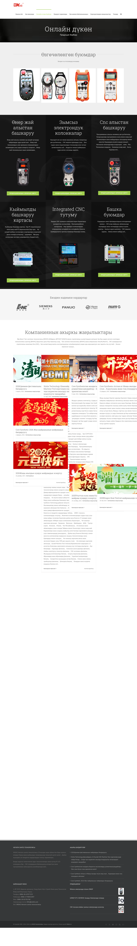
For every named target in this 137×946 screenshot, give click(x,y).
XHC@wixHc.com (32, 902)
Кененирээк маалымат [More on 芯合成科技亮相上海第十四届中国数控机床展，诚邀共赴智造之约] (49, 568)
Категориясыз (30, 476)
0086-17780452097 (27, 897)
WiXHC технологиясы (37, 924)
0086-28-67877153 (26, 894)
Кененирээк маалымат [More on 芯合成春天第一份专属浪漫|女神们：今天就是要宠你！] (77, 428)
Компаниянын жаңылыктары (32, 391)
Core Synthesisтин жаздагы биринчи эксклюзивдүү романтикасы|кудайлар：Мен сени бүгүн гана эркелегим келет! (96, 389)
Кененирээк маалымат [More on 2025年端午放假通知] (105, 507)
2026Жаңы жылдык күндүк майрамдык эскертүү (39, 473)
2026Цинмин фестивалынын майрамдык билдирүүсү (89, 852)
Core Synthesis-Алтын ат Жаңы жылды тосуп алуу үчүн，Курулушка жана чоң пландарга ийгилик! (96, 875)
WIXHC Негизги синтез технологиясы (28, 904)
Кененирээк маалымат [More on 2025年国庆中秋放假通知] (77, 507)
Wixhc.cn (69, 924)
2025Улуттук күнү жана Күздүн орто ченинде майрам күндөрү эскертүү (93, 496)
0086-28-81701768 (23, 899)
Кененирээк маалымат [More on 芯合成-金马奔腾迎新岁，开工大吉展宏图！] (105, 428)
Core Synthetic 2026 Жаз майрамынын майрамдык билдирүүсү (92, 881)
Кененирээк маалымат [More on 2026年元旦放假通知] (22, 482)
